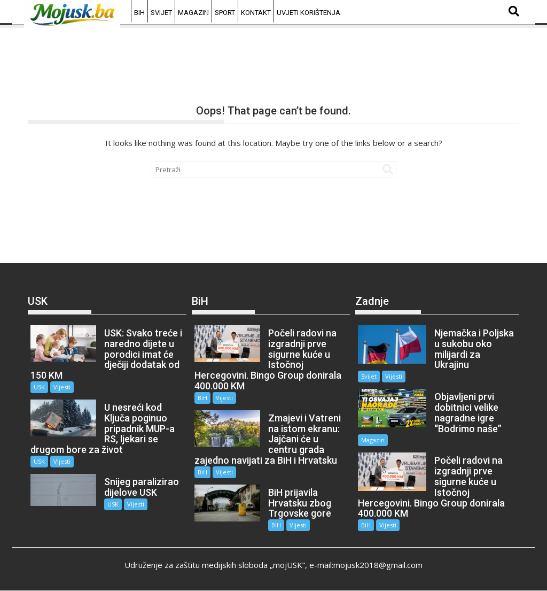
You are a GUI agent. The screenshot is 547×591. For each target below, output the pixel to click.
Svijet (161, 13)
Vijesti (62, 387)
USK (39, 387)
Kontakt (256, 13)
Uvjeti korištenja (308, 13)
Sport (225, 13)
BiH (139, 13)
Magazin (193, 13)
